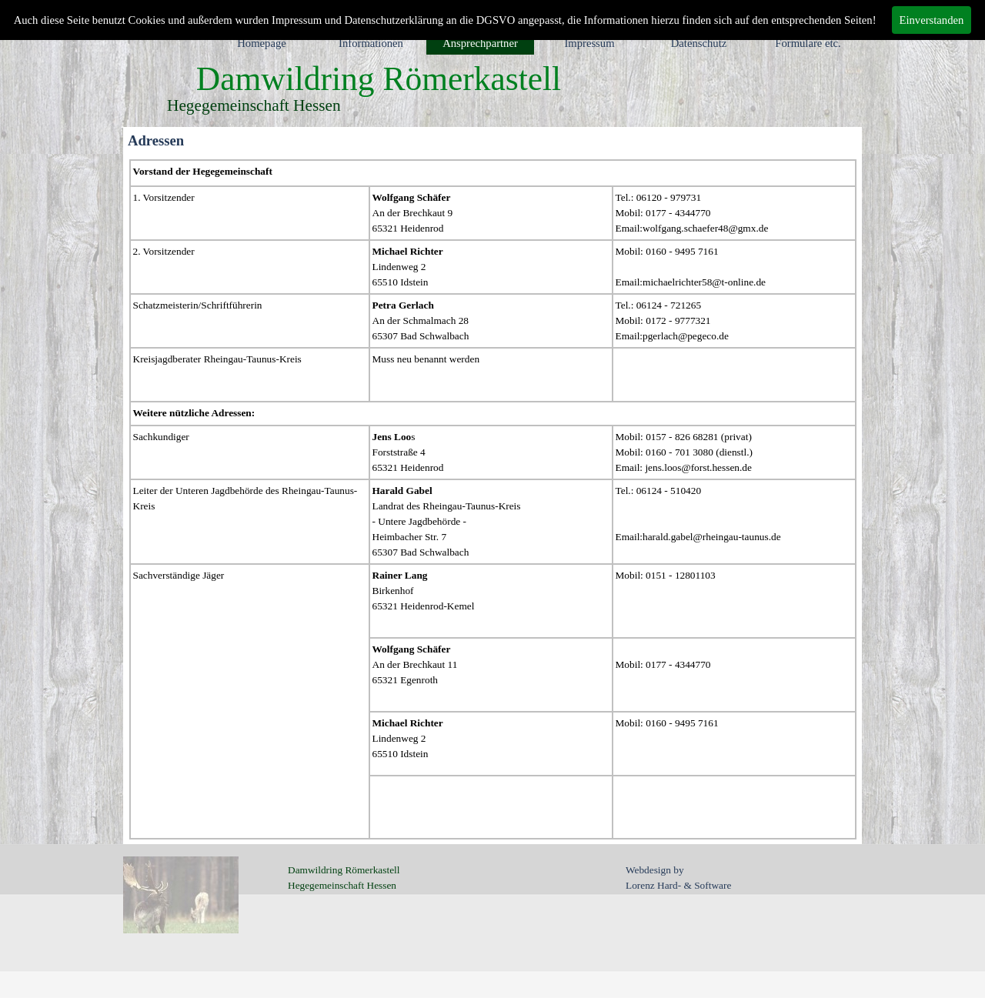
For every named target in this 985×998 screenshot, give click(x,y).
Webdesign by (655, 870)
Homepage (261, 43)
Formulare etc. (807, 43)
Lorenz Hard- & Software (678, 885)
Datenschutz (698, 43)
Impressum (589, 43)
